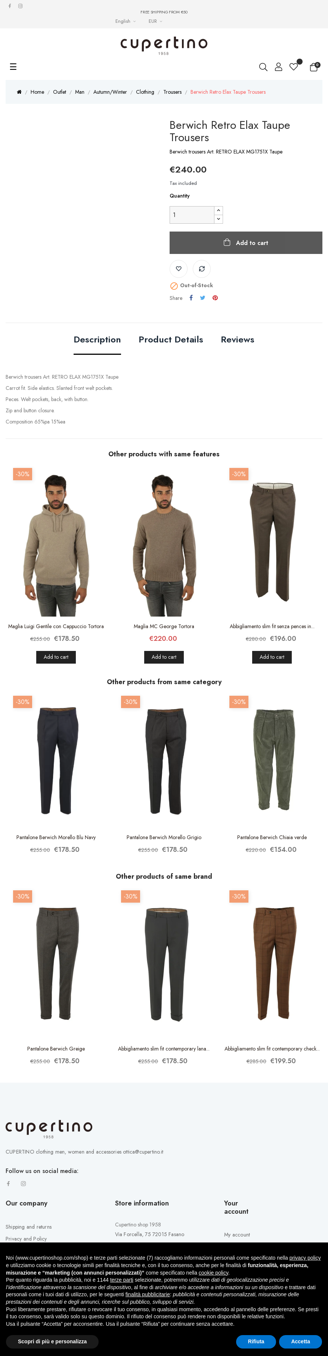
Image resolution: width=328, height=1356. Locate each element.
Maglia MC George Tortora (164, 626)
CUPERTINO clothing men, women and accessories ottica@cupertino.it (84, 1151)
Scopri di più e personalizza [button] (52, 1341)
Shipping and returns (29, 1227)
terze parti (121, 1280)
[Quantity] (192, 215)
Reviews (237, 340)
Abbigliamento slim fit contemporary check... (272, 1048)
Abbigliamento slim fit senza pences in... (272, 626)
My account (237, 1234)
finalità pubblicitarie (148, 1294)
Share (191, 298)
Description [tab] (97, 340)
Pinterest (215, 298)
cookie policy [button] (213, 1273)
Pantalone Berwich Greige (56, 1048)
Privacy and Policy (26, 1238)
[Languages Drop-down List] (126, 21)
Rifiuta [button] (256, 1341)
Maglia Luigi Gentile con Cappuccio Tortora (56, 626)
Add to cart (251, 243)
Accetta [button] (300, 1341)
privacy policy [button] (305, 1258)
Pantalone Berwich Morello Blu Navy (56, 837)
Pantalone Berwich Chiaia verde (272, 837)
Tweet (202, 298)
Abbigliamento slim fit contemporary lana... (164, 1048)
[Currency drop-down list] (156, 21)
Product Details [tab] (171, 340)
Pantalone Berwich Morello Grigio (164, 837)
